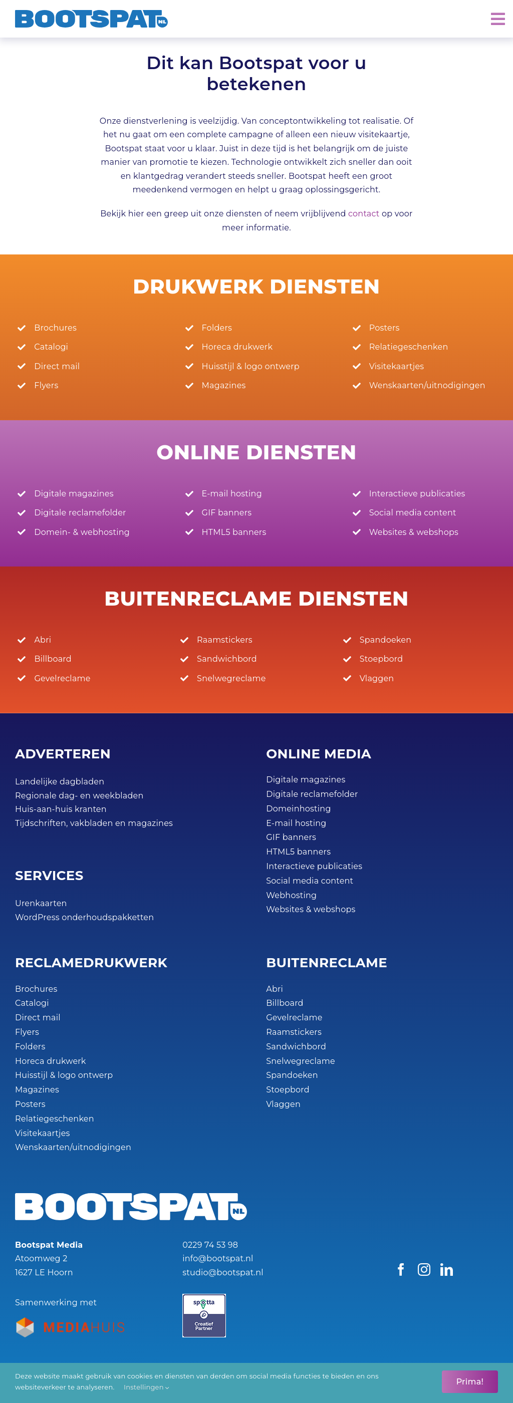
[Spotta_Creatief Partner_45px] (204, 1297)
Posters (30, 1104)
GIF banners (291, 837)
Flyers (27, 1032)
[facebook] (401, 1269)
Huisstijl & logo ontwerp (64, 1075)
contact (364, 213)
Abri (274, 989)
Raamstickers (294, 1032)
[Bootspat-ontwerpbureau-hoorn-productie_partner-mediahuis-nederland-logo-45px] (69, 1321)
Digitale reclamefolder (312, 794)
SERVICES (49, 876)
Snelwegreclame (300, 1061)
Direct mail (38, 1017)
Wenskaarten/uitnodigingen (73, 1147)
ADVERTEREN (63, 754)
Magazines (37, 1089)
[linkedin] (446, 1269)
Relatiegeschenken (54, 1119)
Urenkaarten (41, 903)
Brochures (36, 989)
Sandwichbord (296, 1046)
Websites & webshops (310, 909)
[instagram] (424, 1269)
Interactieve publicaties (314, 866)
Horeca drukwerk (50, 1061)
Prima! (469, 1381)
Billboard (284, 1003)
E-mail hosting (296, 823)
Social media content (309, 881)
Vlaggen (283, 1104)
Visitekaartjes (42, 1133)
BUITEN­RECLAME (326, 963)
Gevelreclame (294, 1017)
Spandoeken (292, 1075)
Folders (30, 1046)
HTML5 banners (298, 852)
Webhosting (291, 895)
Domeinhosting (298, 808)
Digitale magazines (305, 779)
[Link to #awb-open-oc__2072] (498, 19)
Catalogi (32, 1003)
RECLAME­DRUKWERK (91, 963)
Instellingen (147, 1387)
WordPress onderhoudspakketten (84, 917)
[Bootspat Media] (91, 14)
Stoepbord (288, 1089)
